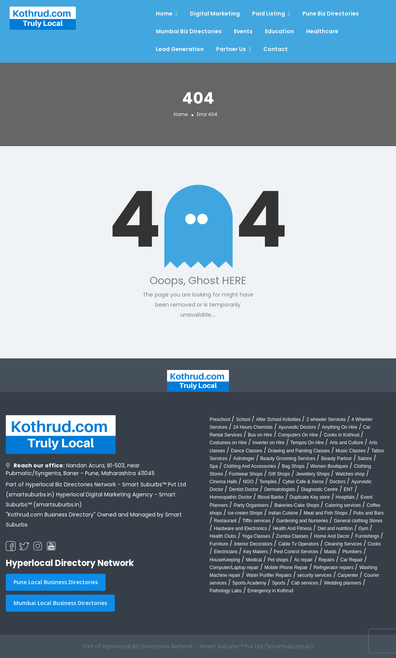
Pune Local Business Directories (56, 582)
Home (164, 13)
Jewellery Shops (312, 474)
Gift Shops (279, 474)
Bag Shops (293, 466)
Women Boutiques (329, 466)
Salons (365, 458)
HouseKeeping (225, 560)
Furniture (219, 544)
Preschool (220, 419)
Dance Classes (246, 450)
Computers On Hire (298, 435)
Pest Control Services (296, 551)
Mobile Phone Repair (286, 567)
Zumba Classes (292, 536)
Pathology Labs (226, 590)
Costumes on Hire (228, 442)
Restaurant (225, 520)
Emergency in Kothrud (271, 590)
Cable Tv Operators (298, 544)
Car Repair (351, 560)
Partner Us (231, 49)
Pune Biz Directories (330, 13)
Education (279, 31)
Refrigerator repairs (333, 567)
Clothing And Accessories (250, 466)
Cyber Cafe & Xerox (303, 481)
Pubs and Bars (368, 513)
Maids (330, 551)
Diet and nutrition (335, 528)
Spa (214, 466)
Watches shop (350, 474)
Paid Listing (268, 13)
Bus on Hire (260, 435)
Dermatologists (279, 489)
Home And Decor (331, 536)
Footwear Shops (246, 474)
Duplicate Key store (310, 497)
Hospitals (345, 497)
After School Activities (278, 419)
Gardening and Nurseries (302, 520)
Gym (363, 528)
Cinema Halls (223, 481)
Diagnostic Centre (319, 489)
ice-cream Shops (245, 513)
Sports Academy (249, 583)
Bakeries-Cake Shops (296, 505)
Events (243, 31)
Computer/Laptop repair (234, 567)
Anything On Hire (339, 427)
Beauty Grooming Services (288, 458)
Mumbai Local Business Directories (60, 603)
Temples (268, 481)
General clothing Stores (358, 520)
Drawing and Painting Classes (299, 450)
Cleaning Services (343, 544)
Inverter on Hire (269, 442)
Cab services (304, 583)
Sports (278, 583)
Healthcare (322, 31)
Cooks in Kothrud (341, 435)
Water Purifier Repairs (269, 575)
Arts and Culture (346, 442)
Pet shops (278, 560)
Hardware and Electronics (240, 528)
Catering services (343, 505)
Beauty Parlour (336, 458)
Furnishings (367, 536)
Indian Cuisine (283, 513)
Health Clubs (223, 536)
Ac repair (303, 560)
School (243, 419)
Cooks (374, 544)
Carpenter (348, 575)
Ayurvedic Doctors (297, 427)
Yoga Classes (256, 536)
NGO (248, 481)
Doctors (337, 481)
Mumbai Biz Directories (189, 31)
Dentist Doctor (243, 489)
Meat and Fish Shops (325, 513)
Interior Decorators (253, 544)
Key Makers (255, 551)
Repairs (327, 560)
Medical (254, 560)
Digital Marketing (215, 13)
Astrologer (243, 458)
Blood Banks (270, 497)
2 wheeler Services (325, 419)
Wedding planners (342, 583)
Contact (275, 49)
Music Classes (350, 450)
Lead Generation (180, 49)
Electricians (225, 551)
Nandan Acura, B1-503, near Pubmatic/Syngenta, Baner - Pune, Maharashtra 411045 (80, 469)
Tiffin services (256, 520)
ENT (348, 489)
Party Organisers (251, 505)
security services (314, 575)
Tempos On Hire (307, 442)
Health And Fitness (292, 528)
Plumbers (352, 551)
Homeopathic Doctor (231, 497)
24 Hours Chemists (253, 427)
